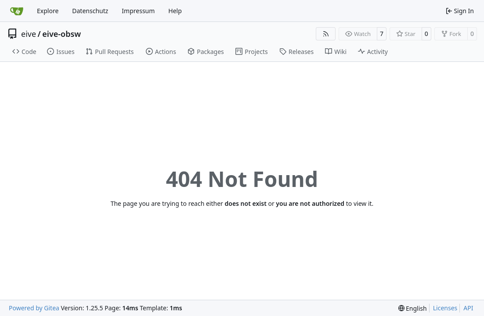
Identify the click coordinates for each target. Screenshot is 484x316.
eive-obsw (61, 33)
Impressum (138, 11)
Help (175, 11)
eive (28, 33)
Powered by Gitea (34, 308)
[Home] (16, 11)
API (468, 308)
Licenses (445, 308)
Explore (47, 11)
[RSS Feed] (326, 33)
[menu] (412, 308)
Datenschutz (90, 11)
